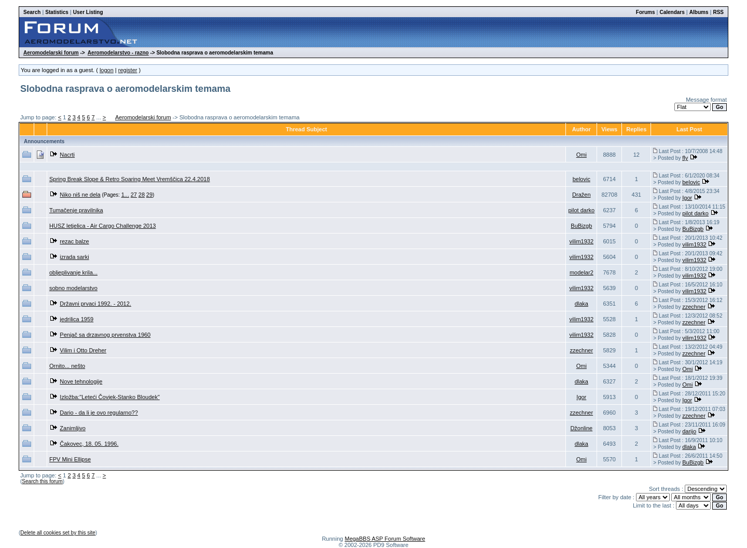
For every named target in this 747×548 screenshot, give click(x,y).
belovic (581, 179)
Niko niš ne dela (80, 194)
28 (142, 194)
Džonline (581, 428)
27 (134, 194)
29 (149, 194)
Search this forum (42, 481)
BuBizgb (581, 226)
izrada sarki (74, 257)
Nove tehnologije (81, 381)
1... (125, 194)
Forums (645, 12)
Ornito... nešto (67, 366)
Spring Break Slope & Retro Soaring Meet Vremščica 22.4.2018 (129, 179)
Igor (687, 198)
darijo (689, 431)
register (127, 70)
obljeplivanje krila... (73, 272)
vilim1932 (581, 241)
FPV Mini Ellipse (70, 459)
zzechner (694, 307)
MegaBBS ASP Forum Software (384, 539)
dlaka (581, 303)
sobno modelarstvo (73, 288)
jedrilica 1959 (76, 319)
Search (31, 12)
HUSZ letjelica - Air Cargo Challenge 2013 (102, 226)
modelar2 (581, 272)
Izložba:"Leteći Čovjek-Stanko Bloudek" (109, 397)
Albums (699, 12)
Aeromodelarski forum (51, 53)
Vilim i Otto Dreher (83, 350)
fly (685, 158)
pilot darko (581, 210)
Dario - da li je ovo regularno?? (98, 412)
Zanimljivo (73, 428)
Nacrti (67, 155)
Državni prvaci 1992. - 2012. (95, 303)
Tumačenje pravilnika (76, 210)
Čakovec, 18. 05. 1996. (89, 444)
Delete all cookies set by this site (57, 533)
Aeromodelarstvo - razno (118, 53)
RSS (718, 12)
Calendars (671, 12)
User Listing (88, 12)
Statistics (56, 12)
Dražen (581, 194)
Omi (581, 155)
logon (107, 70)
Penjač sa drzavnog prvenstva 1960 (105, 335)
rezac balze (74, 241)
